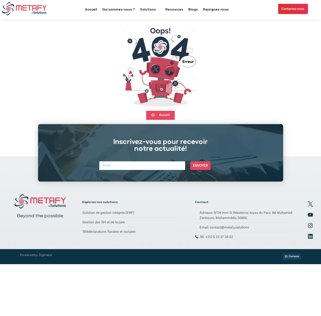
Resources (174, 9)
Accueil (91, 9)
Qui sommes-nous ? (118, 9)
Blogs (193, 9)
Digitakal (45, 255)
